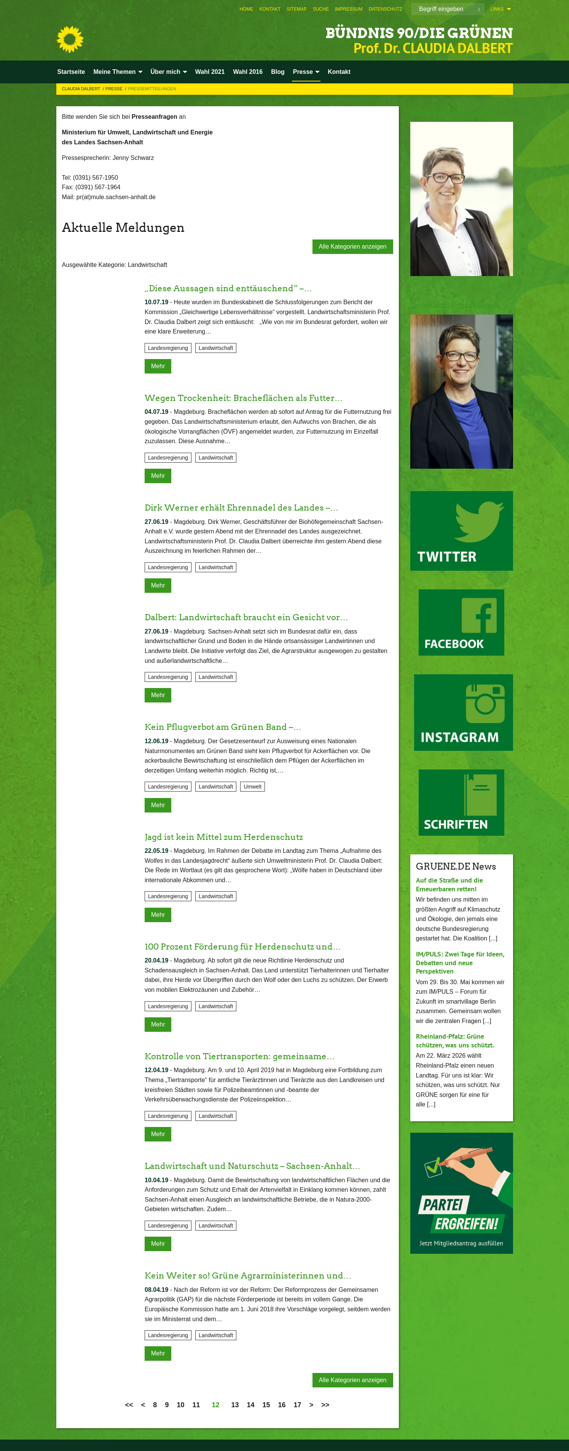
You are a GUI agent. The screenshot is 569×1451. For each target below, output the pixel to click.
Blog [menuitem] (278, 72)
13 (235, 1405)
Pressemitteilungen (152, 88)
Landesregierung (168, 348)
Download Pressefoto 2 (460, 304)
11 (196, 1405)
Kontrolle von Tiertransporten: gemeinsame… (248, 1056)
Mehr (158, 366)
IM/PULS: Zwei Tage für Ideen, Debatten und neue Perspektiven (460, 962)
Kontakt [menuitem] (339, 72)
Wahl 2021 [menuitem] (210, 72)
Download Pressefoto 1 (460, 112)
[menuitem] (246, 9)
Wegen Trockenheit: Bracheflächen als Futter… (252, 397)
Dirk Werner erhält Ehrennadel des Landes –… (249, 507)
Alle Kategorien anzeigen (353, 246)
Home (246, 9)
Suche (321, 9)
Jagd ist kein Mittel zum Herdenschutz (230, 836)
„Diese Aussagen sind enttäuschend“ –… (235, 288)
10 (180, 1405)
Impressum (349, 9)
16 (282, 1405)
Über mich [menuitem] (165, 72)
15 (266, 1405)
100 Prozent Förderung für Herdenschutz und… (251, 946)
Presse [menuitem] (303, 72)
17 (297, 1405)
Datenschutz (385, 9)
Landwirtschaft (216, 348)
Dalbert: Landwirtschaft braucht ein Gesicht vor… (255, 617)
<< (129, 1405)
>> (325, 1405)
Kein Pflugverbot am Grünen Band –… (229, 726)
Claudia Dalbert (82, 88)
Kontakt (270, 9)
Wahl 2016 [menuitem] (248, 72)
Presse (114, 88)
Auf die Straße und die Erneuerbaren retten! (449, 884)
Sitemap (297, 9)
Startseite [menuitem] (71, 72)
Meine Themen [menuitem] (114, 72)
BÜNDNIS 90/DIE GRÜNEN (402, 32)
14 (251, 1405)
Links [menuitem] (497, 9)
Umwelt (252, 787)
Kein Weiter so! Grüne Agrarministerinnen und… (256, 1275)
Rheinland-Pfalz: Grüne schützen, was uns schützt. (455, 1040)
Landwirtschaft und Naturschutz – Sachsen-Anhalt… (261, 1165)
